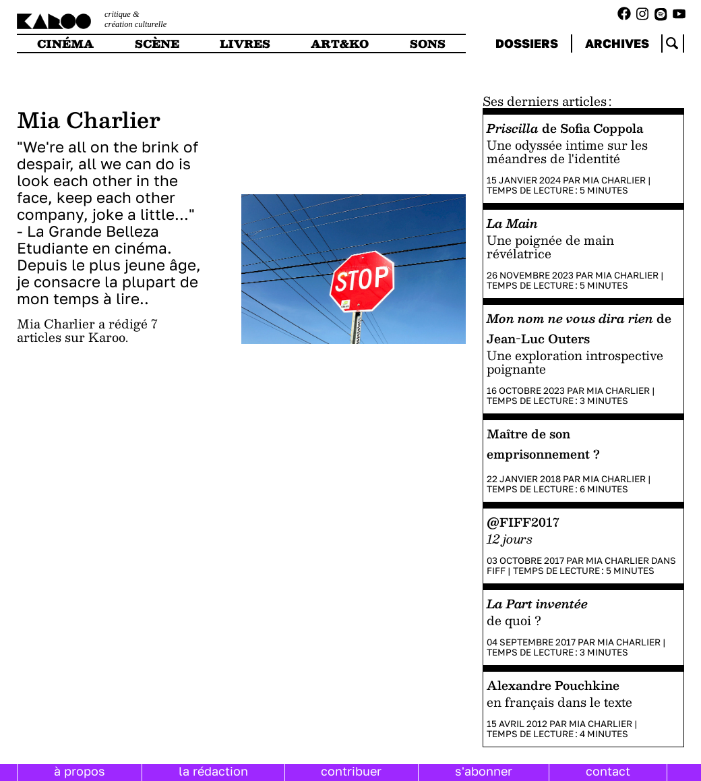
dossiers (526, 43)
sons (428, 43)
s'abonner (483, 770)
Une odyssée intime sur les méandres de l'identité (567, 151)
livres (245, 43)
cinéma (65, 43)
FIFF (496, 570)
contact (608, 770)
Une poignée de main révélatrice (550, 246)
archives (617, 43)
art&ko (340, 43)
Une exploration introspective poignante (575, 362)
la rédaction (213, 770)
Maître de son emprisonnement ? (543, 443)
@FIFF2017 (523, 521)
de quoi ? (514, 620)
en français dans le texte (559, 701)
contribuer (351, 770)
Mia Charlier (614, 180)
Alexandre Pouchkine (553, 685)
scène (157, 43)
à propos (79, 770)
